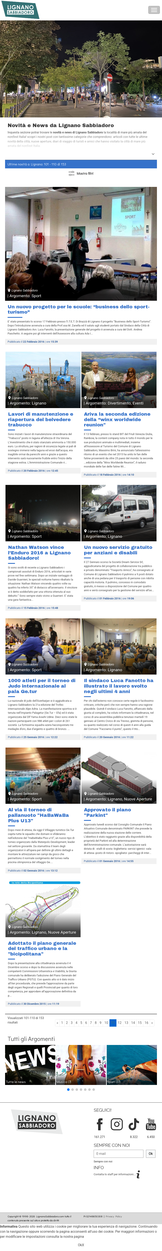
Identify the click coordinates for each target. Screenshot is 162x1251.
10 (106, 1023)
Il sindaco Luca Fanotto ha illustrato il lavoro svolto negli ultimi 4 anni (119, 686)
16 (146, 1023)
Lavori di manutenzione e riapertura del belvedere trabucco (40, 419)
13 (126, 1023)
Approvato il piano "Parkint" (107, 812)
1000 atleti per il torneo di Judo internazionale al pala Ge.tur (42, 686)
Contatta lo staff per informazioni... (115, 1174)
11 (113, 1023)
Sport (113, 1081)
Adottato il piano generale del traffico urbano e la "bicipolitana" (42, 949)
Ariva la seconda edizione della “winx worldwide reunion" (117, 419)
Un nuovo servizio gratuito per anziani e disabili (118, 550)
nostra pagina (73, 1237)
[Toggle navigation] (154, 10)
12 (120, 1023)
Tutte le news (16, 1081)
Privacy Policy (114, 1216)
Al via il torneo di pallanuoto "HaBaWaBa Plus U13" (38, 815)
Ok (151, 1154)
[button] (68, 1089)
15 (140, 1023)
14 (133, 1023)
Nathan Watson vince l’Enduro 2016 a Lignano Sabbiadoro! (39, 553)
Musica (64, 1081)
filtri (81, 173)
